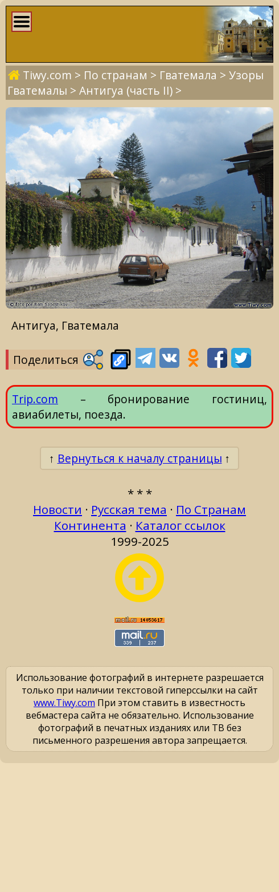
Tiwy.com (47, 75)
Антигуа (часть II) (126, 90)
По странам (115, 75)
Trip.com (35, 399)
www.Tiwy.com (64, 702)
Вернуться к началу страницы (140, 458)
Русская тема (129, 509)
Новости (57, 509)
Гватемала (188, 75)
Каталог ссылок (180, 525)
